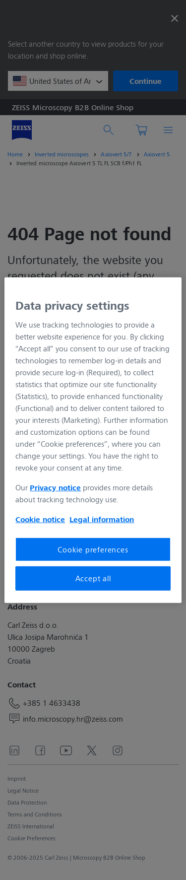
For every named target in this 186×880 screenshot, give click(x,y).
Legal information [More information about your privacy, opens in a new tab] (101, 519)
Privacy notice (55, 487)
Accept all (93, 578)
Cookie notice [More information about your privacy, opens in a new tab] (40, 519)
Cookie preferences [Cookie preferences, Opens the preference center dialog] (93, 549)
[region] (92, 440)
